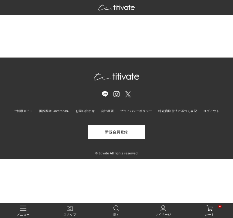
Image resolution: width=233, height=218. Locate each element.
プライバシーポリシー (136, 111)
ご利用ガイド (23, 111)
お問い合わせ (85, 111)
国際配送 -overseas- (54, 111)
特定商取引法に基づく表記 (177, 111)
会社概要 (107, 111)
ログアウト (211, 111)
